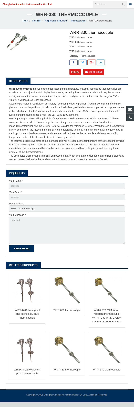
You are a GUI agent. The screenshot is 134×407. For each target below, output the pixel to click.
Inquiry (75, 74)
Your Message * (17, 219)
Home (25, 23)
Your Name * (16, 183)
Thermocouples (78, 23)
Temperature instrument (55, 23)
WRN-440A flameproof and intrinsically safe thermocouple (27, 319)
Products (36, 23)
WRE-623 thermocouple (66, 315)
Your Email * (15, 195)
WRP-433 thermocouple (66, 375)
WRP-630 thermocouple (106, 375)
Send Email (93, 74)
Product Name (16, 207)
